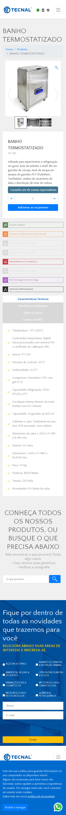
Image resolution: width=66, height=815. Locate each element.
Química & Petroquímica (47, 694)
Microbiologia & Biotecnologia (16, 694)
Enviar (33, 739)
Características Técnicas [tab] (33, 299)
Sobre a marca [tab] (33, 312)
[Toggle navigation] (58, 9)
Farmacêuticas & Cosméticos (16, 684)
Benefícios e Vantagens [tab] (33, 306)
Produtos (22, 49)
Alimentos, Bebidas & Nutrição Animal (50, 664)
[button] (9, 95)
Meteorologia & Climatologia (49, 684)
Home (9, 49)
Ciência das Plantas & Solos (51, 674)
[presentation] (29, 728)
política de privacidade (41, 796)
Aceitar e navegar (15, 807)
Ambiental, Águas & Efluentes (17, 674)
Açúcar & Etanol (16, 663)
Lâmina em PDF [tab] (33, 319)
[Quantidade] (33, 199)
